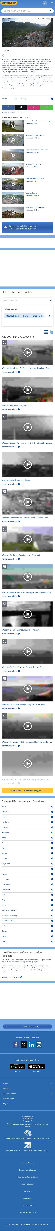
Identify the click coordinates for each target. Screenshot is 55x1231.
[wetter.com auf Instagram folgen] (39, 1045)
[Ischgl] (27, 838)
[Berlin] (27, 807)
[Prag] (27, 900)
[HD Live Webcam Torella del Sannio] (26, 213)
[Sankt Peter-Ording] (27, 921)
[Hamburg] (27, 822)
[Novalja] (27, 874)
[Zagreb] (27, 937)
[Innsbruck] (27, 833)
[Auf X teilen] (21, 107)
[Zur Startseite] (10, 3)
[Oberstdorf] (27, 885)
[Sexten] (27, 931)
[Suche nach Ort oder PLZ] (27, 10)
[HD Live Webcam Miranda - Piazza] (26, 140)
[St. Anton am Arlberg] (27, 916)
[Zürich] (27, 942)
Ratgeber (6, 1103)
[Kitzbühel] (27, 854)
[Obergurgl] (27, 880)
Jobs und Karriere (27, 1163)
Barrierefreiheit (27, 1205)
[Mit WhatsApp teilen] (46, 107)
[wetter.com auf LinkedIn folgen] (31, 1045)
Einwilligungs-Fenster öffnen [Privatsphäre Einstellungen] (27, 1177)
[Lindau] (27, 859)
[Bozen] (27, 817)
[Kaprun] (27, 843)
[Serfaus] (27, 926)
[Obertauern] (27, 890)
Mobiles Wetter (9, 1093)
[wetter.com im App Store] (36, 1068)
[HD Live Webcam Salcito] (26, 198)
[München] (27, 869)
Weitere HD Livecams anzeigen (28, 790)
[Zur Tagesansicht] (27, 99)
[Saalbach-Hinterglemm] (27, 911)
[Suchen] (49, 10)
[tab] (46, 332)
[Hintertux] (27, 828)
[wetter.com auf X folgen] (24, 1045)
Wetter (5, 1083)
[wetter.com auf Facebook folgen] (16, 1045)
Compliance (27, 1198)
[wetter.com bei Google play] (17, 1068)
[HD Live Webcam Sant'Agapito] (26, 169)
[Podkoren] (27, 895)
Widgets (6, 1088)
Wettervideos (8, 1098)
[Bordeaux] (27, 812)
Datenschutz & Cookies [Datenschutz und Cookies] (27, 1170)
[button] (27, 1083)
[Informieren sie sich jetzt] (12, 976)
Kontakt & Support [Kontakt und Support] (27, 1184)
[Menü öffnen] (51, 3)
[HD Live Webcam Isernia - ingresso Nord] (26, 155)
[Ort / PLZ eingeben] (27, 300)
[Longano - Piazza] (27, 227)
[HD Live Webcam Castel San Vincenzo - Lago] (26, 126)
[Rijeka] (27, 906)
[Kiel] (27, 848)
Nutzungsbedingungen (28, 1212)
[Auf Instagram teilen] (33, 107)
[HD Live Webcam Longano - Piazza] (26, 184)
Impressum (27, 1191)
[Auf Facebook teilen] (8, 107)
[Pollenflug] (45, 3)
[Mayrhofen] (27, 864)
